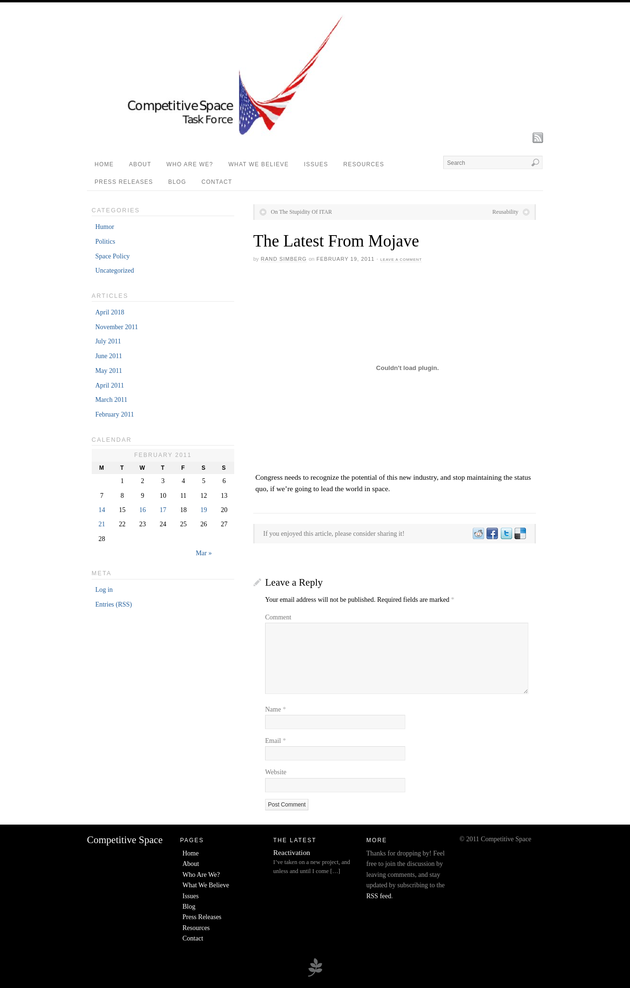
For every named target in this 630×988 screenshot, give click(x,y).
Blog (177, 182)
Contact (216, 182)
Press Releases (124, 182)
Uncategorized (114, 270)
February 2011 (114, 414)
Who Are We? (189, 164)
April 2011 (109, 385)
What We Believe (259, 164)
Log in (104, 589)
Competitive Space (124, 840)
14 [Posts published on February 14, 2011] (101, 509)
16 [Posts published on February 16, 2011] (142, 509)
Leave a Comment (401, 259)
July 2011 (108, 341)
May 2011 (108, 370)
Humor (104, 226)
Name (275, 709)
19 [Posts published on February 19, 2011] (203, 509)
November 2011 (116, 327)
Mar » (204, 553)
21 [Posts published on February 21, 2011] (101, 524)
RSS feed (378, 896)
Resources (364, 164)
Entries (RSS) (113, 604)
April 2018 (109, 312)
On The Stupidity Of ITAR (301, 212)
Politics (105, 241)
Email (275, 740)
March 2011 (111, 399)
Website (275, 772)
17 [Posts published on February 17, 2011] (163, 509)
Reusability (505, 212)
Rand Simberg (284, 259)
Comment (278, 617)
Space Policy (112, 256)
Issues (316, 164)
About (140, 164)
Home (104, 164)
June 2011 (108, 356)
